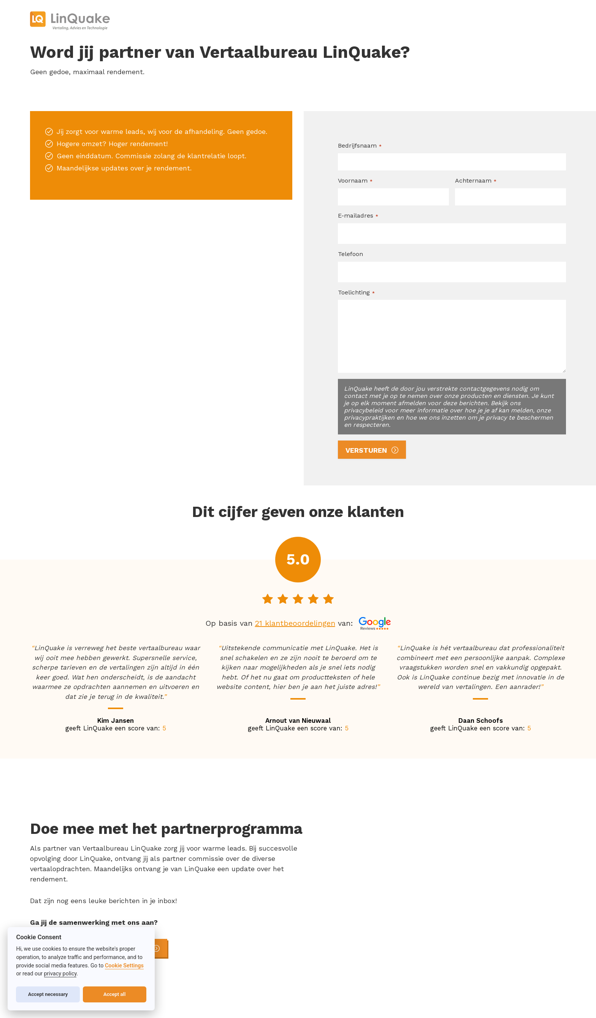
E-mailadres (358, 216)
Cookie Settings (124, 965)
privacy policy (60, 973)
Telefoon (350, 254)
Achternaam (475, 181)
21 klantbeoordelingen (295, 623)
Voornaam (355, 181)
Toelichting (356, 292)
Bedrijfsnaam (360, 146)
